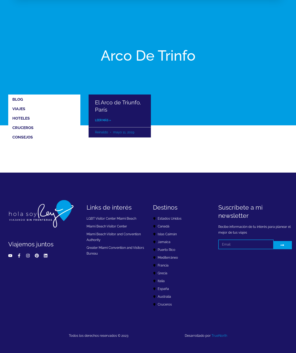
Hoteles (21, 118)
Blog (17, 99)
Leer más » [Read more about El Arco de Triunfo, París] (103, 120)
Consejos (22, 137)
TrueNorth (219, 336)
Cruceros (23, 127)
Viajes (18, 108)
